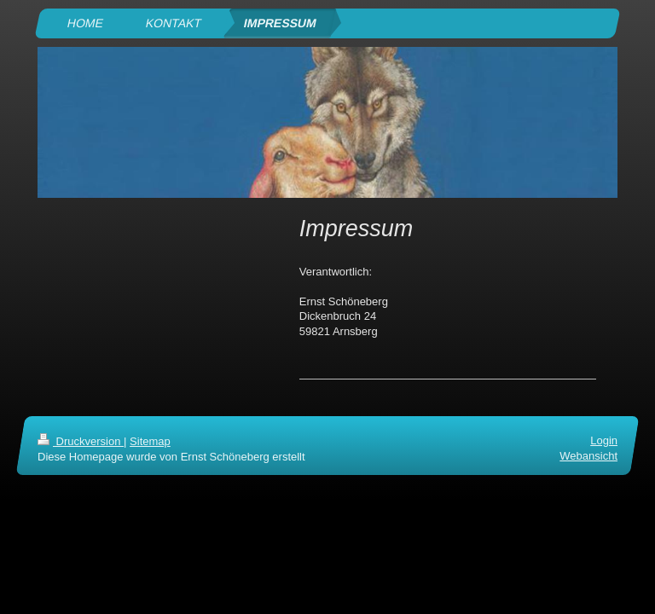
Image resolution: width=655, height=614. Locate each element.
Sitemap (150, 441)
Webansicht (588, 455)
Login (603, 440)
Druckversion (81, 441)
